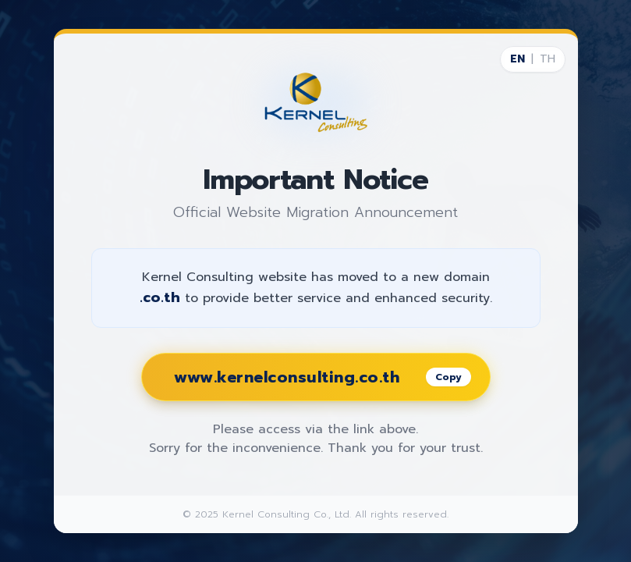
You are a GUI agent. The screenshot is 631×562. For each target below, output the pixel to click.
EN (517, 59)
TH (547, 59)
